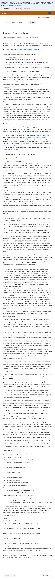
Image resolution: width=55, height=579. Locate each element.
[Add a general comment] (10, 575)
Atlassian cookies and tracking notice (15, 5)
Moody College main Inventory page (28, 49)
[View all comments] (51, 572)
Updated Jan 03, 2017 (44, 17)
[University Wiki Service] (8, 13)
